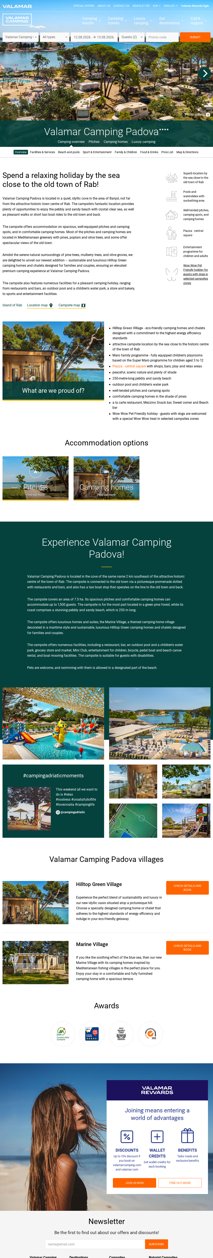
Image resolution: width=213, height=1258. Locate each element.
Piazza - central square (129, 366)
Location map (40, 305)
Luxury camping (143, 142)
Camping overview (71, 142)
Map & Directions (187, 152)
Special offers (84, 5)
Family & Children (126, 152)
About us (104, 5)
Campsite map (72, 305)
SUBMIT (195, 37)
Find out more (180, 1183)
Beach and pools (69, 152)
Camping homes (116, 142)
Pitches (94, 142)
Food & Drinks (149, 152)
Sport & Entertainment (97, 152)
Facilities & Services (42, 152)
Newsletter (141, 5)
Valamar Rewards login (195, 5)
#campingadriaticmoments (53, 776)
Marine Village (92, 944)
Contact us (121, 5)
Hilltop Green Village (99, 884)
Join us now (134, 1183)
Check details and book (187, 887)
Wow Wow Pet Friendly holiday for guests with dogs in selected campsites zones (195, 274)
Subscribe (156, 1244)
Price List (167, 152)
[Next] (204, 73)
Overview (21, 152)
